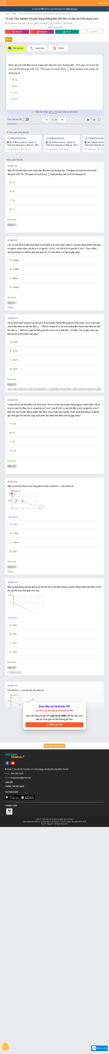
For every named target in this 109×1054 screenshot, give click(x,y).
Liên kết (9, 1009)
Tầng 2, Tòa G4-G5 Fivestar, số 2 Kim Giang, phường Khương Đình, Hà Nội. (38, 996)
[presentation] (68, 69)
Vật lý (14, 13)
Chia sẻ (17, 32)
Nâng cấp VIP (54, 952)
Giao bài (42, 32)
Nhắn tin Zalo (99, 1048)
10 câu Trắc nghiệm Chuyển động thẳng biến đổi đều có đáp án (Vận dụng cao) (45, 13)
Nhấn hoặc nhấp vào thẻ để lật (54, 111)
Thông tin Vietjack (15, 1013)
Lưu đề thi (92, 32)
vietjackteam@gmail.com (20, 1005)
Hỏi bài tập (5, 1046)
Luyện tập (37, 48)
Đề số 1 (9, 39)
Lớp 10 (7, 13)
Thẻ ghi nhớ (15, 48)
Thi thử (58, 48)
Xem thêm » (13, 680)
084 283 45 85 (17, 1000)
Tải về (67, 32)
